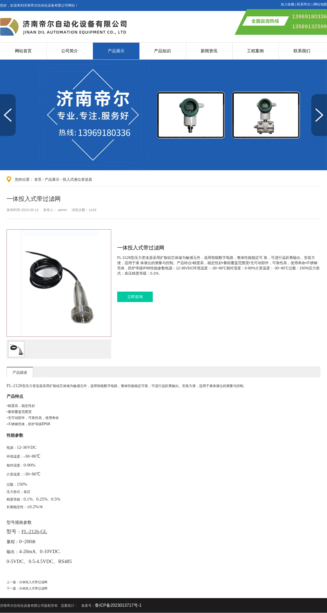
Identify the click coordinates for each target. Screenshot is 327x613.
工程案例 (255, 51)
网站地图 (320, 4)
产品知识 (162, 51)
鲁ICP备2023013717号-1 (118, 605)
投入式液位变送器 (77, 179)
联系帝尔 (304, 4)
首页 (38, 179)
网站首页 (23, 51)
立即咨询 (135, 296)
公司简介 (69, 51)
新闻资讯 (209, 51)
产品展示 (116, 51)
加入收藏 (287, 4)
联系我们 (302, 51)
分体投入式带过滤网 (33, 582)
